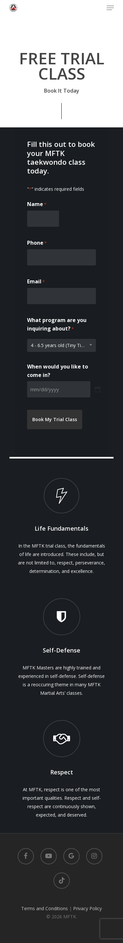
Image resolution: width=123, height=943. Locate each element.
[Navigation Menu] (110, 8)
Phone (37, 243)
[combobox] (61, 345)
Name (36, 204)
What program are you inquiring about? (56, 324)
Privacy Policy (87, 908)
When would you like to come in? (57, 371)
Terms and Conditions (44, 908)
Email (36, 282)
